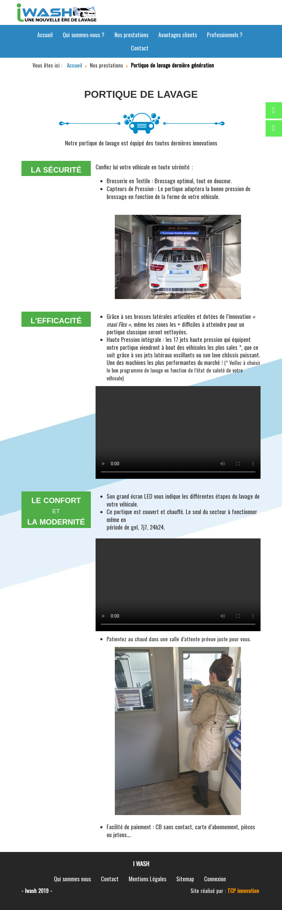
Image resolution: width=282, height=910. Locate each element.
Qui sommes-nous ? (83, 35)
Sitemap (185, 879)
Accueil (45, 35)
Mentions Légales (147, 879)
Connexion (215, 879)
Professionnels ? (225, 35)
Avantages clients (177, 35)
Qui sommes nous (72, 879)
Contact (140, 48)
